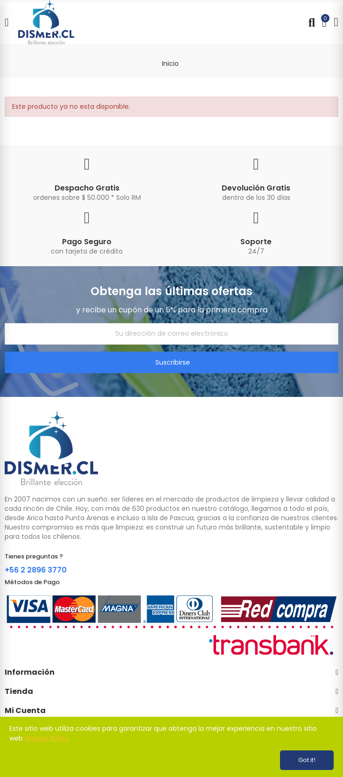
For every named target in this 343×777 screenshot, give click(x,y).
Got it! (306, 760)
